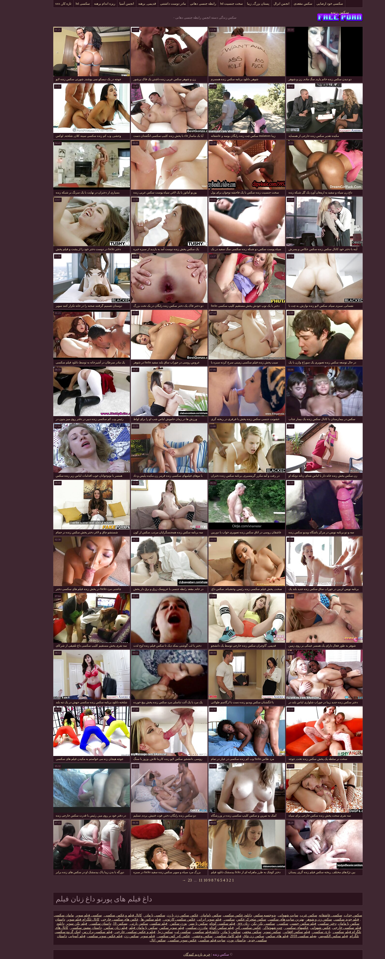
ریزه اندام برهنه (89, 3)
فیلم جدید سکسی (331, 919)
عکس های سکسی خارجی (104, 919)
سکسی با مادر (139, 915)
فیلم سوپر (132, 936)
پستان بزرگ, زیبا (243, 3)
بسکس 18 (104, 923)
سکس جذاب (338, 915)
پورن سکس (163, 923)
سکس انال (142, 940)
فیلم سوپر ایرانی (194, 919)
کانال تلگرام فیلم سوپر (67, 919)
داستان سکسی (84, 923)
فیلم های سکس (261, 936)
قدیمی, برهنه (131, 3)
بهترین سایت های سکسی (270, 919)
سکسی (214, 919)
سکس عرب (293, 915)
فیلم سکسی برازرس (82, 932)
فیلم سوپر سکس (156, 928)
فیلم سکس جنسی (288, 923)
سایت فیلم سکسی (196, 940)
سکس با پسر (182, 923)
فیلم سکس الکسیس (317, 936)
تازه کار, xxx (48, 3)
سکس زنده (324, 12)
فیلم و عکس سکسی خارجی (119, 932)
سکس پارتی (123, 923)
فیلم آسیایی (61, 936)
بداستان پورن (221, 940)
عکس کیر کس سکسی (158, 936)
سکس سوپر (257, 932)
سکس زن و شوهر (303, 919)
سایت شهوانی (272, 915)
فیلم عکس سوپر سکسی (89, 936)
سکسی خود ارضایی (314, 3)
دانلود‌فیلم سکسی (190, 932)
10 (190, 880)
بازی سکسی (305, 932)
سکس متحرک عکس (236, 919)
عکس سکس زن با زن (167, 915)
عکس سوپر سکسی (166, 940)
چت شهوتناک (257, 928)
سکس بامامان (195, 915)
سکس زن (116, 936)
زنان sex (227, 923)
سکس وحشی (186, 936)
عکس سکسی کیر (233, 928)
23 (174, 880)
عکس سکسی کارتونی (163, 919)
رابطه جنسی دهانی (188, 3)
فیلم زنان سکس (100, 928)
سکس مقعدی (287, 3)
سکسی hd (67, 3)
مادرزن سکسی (181, 928)
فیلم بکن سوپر (61, 923)
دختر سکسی (311, 923)
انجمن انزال (266, 3)
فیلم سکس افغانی (281, 932)
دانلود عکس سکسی (222, 915)
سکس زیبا (149, 932)
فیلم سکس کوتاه (206, 928)
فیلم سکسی (143, 923)
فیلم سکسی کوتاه (207, 923)
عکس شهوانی (305, 928)
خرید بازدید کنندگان (181, 954)
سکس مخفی (236, 932)
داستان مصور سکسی (70, 928)
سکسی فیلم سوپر (73, 915)
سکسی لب (167, 932)
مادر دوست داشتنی (158, 3)
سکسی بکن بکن (248, 923)
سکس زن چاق (238, 936)
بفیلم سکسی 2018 (288, 936)
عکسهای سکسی (281, 928)
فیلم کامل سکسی (212, 936)
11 (185, 880)
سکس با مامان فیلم (128, 928)
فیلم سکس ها (135, 919)
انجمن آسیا (111, 3)
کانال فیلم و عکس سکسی (107, 915)
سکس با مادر (215, 932)
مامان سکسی (48, 915)
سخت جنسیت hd (216, 3)
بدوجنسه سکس (249, 915)
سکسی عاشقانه (315, 915)
